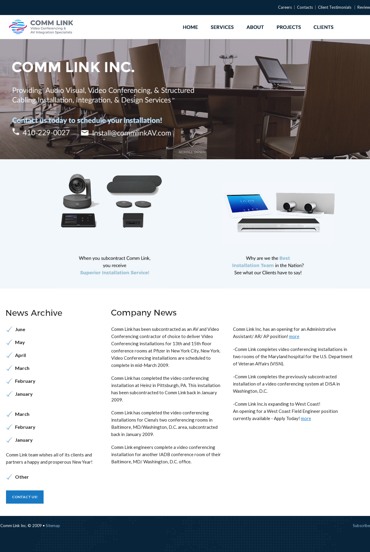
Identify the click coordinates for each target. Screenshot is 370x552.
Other (22, 477)
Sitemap (53, 525)
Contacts (305, 7)
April (20, 355)
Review (363, 7)
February (25, 381)
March (22, 368)
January (24, 394)
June (20, 329)
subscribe (361, 525)
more (294, 336)
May (20, 342)
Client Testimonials (334, 7)
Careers (285, 7)
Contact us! (25, 497)
